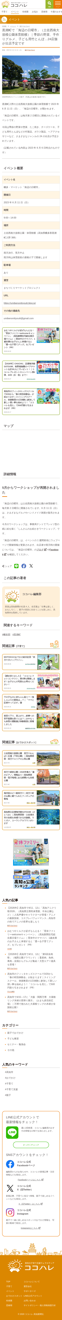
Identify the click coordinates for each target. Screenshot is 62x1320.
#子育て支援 (11, 1089)
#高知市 (9, 1072)
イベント (10, 1291)
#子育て (9, 1083)
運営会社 (28, 1286)
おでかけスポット (14, 1296)
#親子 (8, 1095)
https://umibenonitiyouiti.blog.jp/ (20, 303)
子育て (9, 1286)
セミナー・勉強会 (16, 1044)
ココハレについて (32, 1281)
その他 (10, 1050)
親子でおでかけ (15, 1033)
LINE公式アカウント (33, 1296)
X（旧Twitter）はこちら (29, 1204)
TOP (8, 1281)
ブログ (40, 549)
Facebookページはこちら (29, 1180)
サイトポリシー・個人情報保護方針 (40, 1305)
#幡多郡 (6, 634)
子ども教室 (13, 1038)
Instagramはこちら (29, 1228)
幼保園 (9, 1300)
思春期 (9, 1305)
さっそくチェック (31, 1145)
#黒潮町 (16, 634)
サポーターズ (30, 1291)
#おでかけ (10, 1078)
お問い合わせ (30, 1300)
